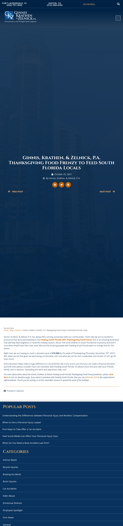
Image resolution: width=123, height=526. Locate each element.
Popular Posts (19, 407)
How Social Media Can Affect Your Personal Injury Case (30, 436)
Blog (11, 330)
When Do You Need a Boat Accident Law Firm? (25, 442)
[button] (118, 4)
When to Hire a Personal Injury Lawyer (21, 422)
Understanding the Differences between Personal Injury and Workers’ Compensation (45, 415)
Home (6, 330)
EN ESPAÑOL (89, 4)
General (18, 330)
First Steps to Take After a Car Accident (21, 429)
